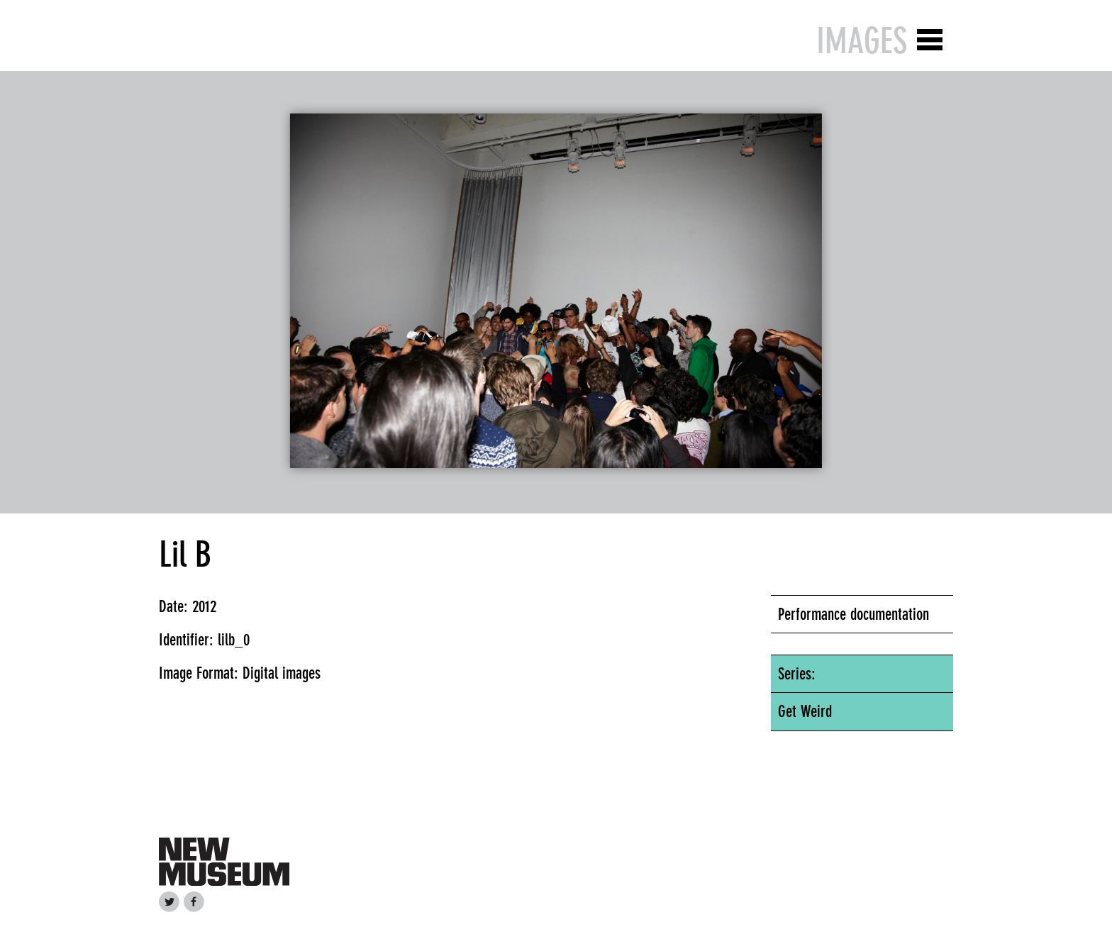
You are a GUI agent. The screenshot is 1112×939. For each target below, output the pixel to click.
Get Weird (805, 711)
